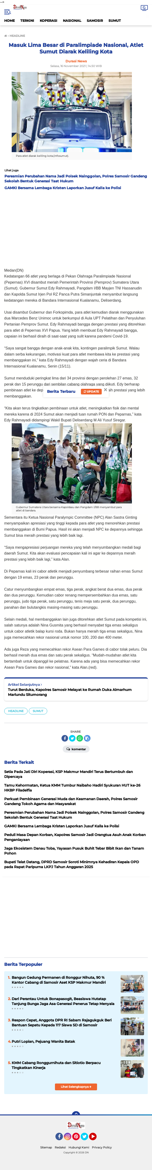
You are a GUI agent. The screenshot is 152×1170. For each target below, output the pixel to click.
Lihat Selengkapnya (76, 1086)
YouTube (96, 1138)
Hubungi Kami (79, 1147)
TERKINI (27, 21)
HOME (9, 21)
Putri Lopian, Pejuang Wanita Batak (43, 1041)
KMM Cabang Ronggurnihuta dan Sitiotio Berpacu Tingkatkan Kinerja (56, 1065)
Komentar (76, 749)
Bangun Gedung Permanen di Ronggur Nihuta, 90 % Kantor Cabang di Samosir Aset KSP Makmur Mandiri (59, 980)
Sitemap (46, 1147)
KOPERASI (48, 21)
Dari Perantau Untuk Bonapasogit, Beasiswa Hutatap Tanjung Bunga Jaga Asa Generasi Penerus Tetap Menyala (63, 1001)
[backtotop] (76, 1115)
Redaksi (60, 1147)
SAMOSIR (95, 21)
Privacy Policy (102, 1147)
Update (91, 391)
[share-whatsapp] (79, 738)
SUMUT (115, 21)
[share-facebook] (65, 738)
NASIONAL (72, 21)
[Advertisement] (76, 227)
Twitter (86, 1138)
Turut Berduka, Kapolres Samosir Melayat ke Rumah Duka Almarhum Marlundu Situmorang (70, 692)
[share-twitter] (72, 738)
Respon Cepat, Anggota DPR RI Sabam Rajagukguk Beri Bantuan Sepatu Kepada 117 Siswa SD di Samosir (62, 1022)
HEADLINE (16, 711)
